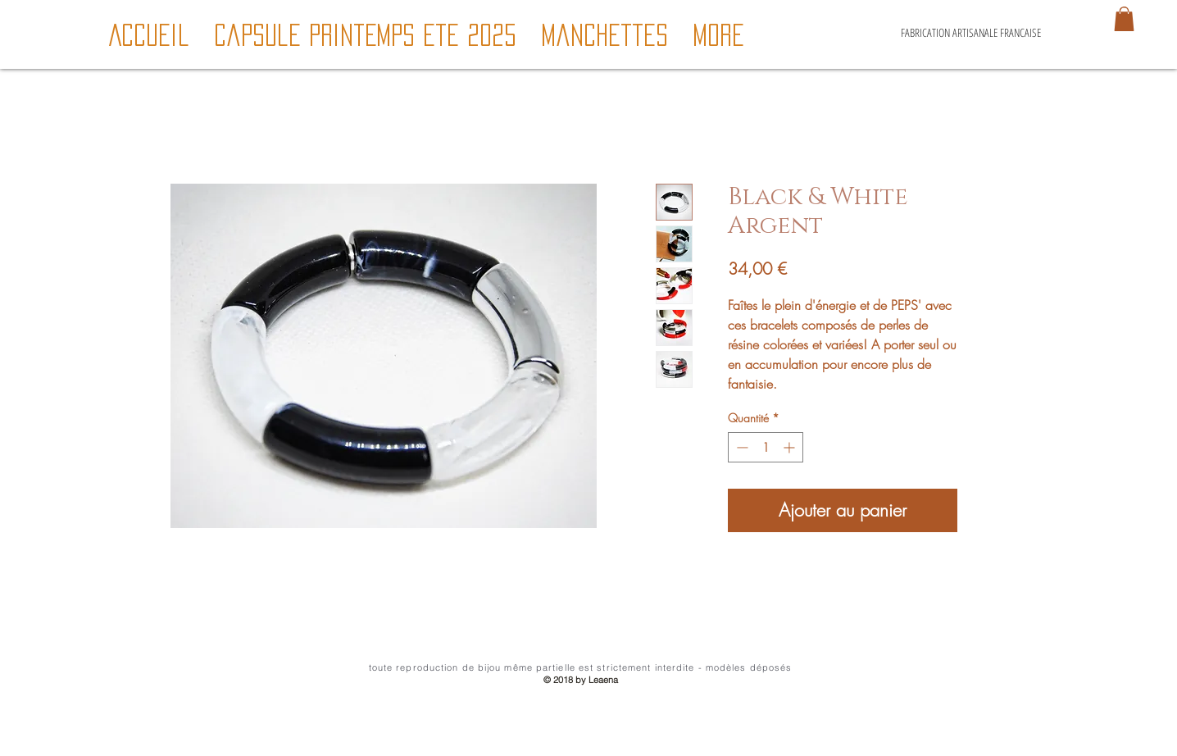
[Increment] (790, 447)
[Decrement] (740, 447)
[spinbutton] (765, 447)
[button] (1124, 19)
